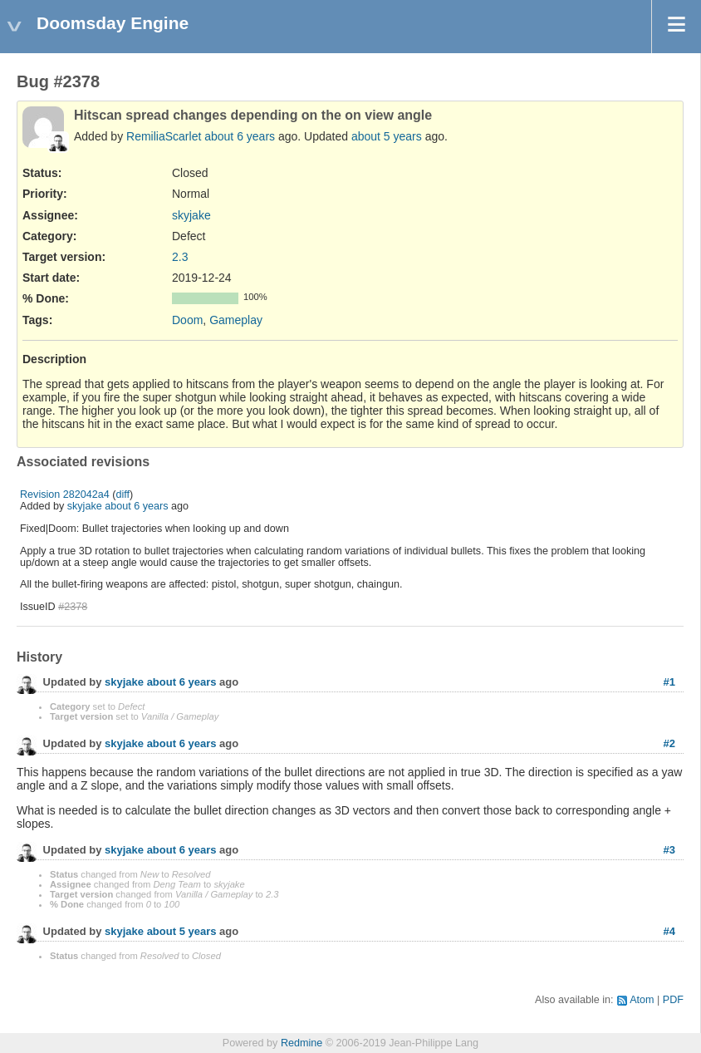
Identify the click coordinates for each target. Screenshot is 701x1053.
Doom (187, 320)
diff (123, 494)
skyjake (191, 215)
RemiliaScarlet (163, 136)
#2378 (72, 607)
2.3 (180, 256)
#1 (669, 682)
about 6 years (239, 136)
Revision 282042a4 (65, 494)
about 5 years (386, 136)
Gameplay (235, 320)
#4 (669, 931)
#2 (669, 743)
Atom (642, 1000)
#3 (669, 850)
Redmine (301, 1043)
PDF (673, 1000)
